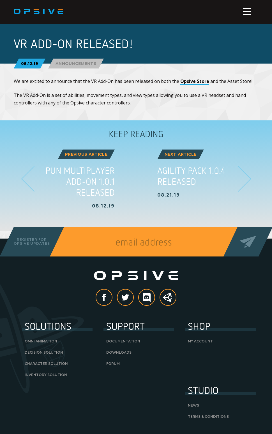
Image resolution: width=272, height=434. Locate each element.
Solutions (48, 326)
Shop (199, 326)
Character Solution (46, 363)
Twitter (133, 298)
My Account (200, 341)
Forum (113, 363)
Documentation (123, 341)
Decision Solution (44, 352)
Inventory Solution (46, 375)
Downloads (119, 352)
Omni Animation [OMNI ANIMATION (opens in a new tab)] (41, 341)
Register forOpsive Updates (32, 241)
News (193, 405)
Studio (203, 390)
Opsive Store (194, 81)
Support (125, 326)
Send (247, 242)
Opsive (39, 12)
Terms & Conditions (208, 416)
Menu (247, 11)
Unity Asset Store (168, 300)
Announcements (76, 63)
